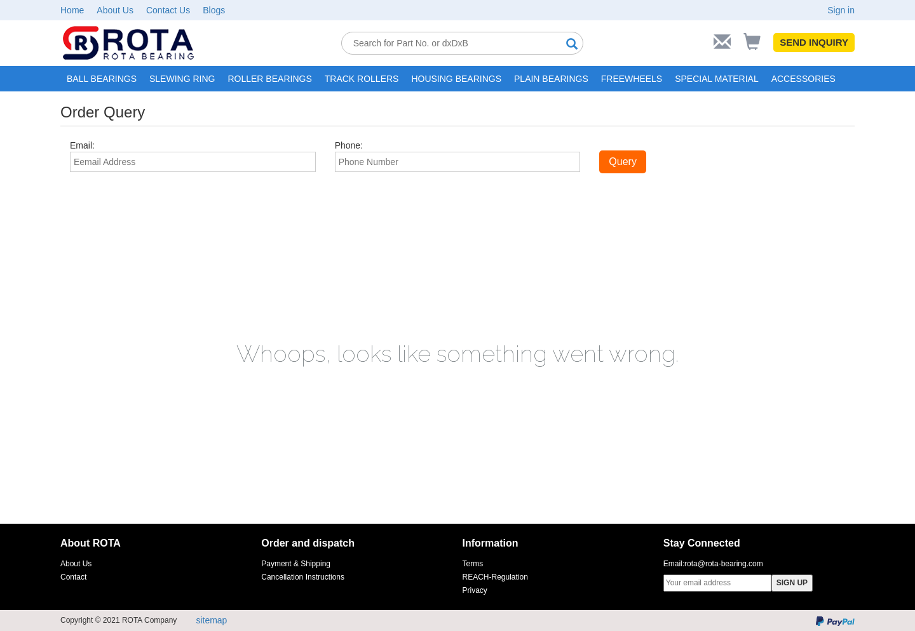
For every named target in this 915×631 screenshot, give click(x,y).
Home (72, 10)
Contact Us (168, 10)
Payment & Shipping (295, 563)
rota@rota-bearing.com (723, 563)
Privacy (475, 590)
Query (623, 161)
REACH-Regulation (495, 577)
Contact (73, 577)
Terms (473, 563)
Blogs (214, 10)
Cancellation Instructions (302, 577)
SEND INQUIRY (814, 42)
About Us (115, 10)
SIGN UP (792, 582)
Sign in (841, 10)
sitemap (211, 620)
